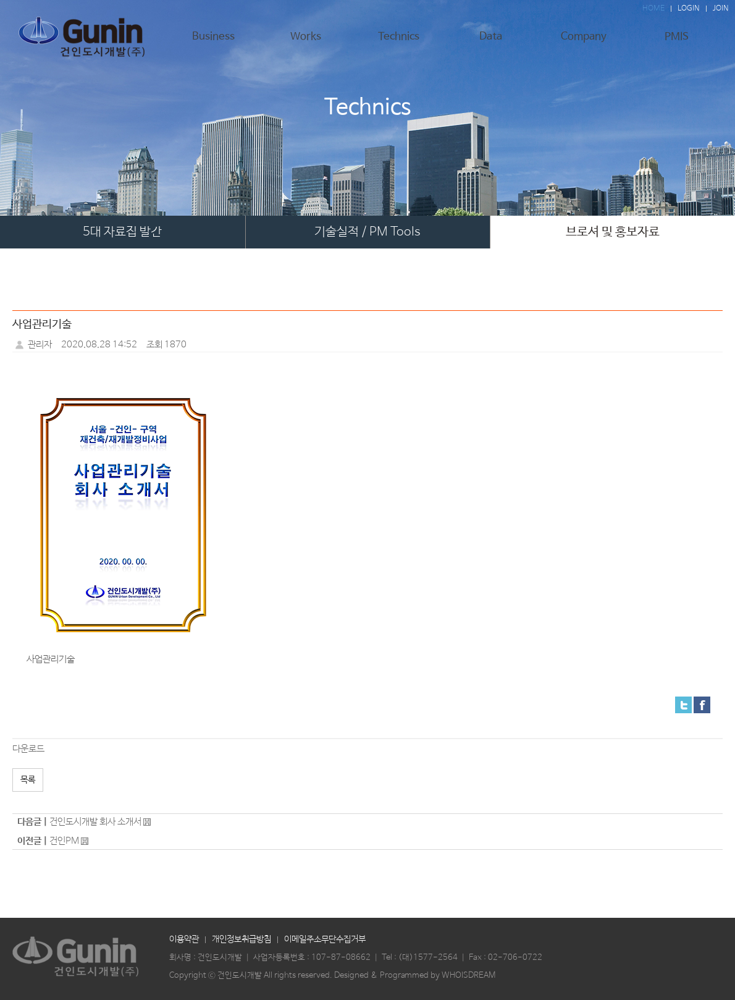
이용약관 (184, 939)
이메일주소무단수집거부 (325, 939)
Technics (398, 41)
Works (306, 41)
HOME (653, 9)
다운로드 (28, 749)
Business (213, 41)
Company (584, 41)
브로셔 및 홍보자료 (613, 232)
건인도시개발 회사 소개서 (95, 821)
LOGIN (689, 9)
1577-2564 (435, 957)
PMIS (676, 41)
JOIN (721, 9)
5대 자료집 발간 (122, 232)
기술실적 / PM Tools (367, 232)
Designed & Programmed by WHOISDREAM (414, 975)
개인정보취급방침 (241, 939)
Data (491, 41)
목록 (27, 780)
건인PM (64, 841)
